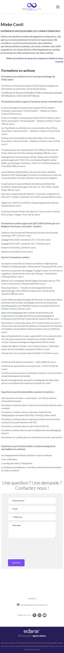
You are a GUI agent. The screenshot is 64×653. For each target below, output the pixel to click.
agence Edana (39, 635)
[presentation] (24, 548)
